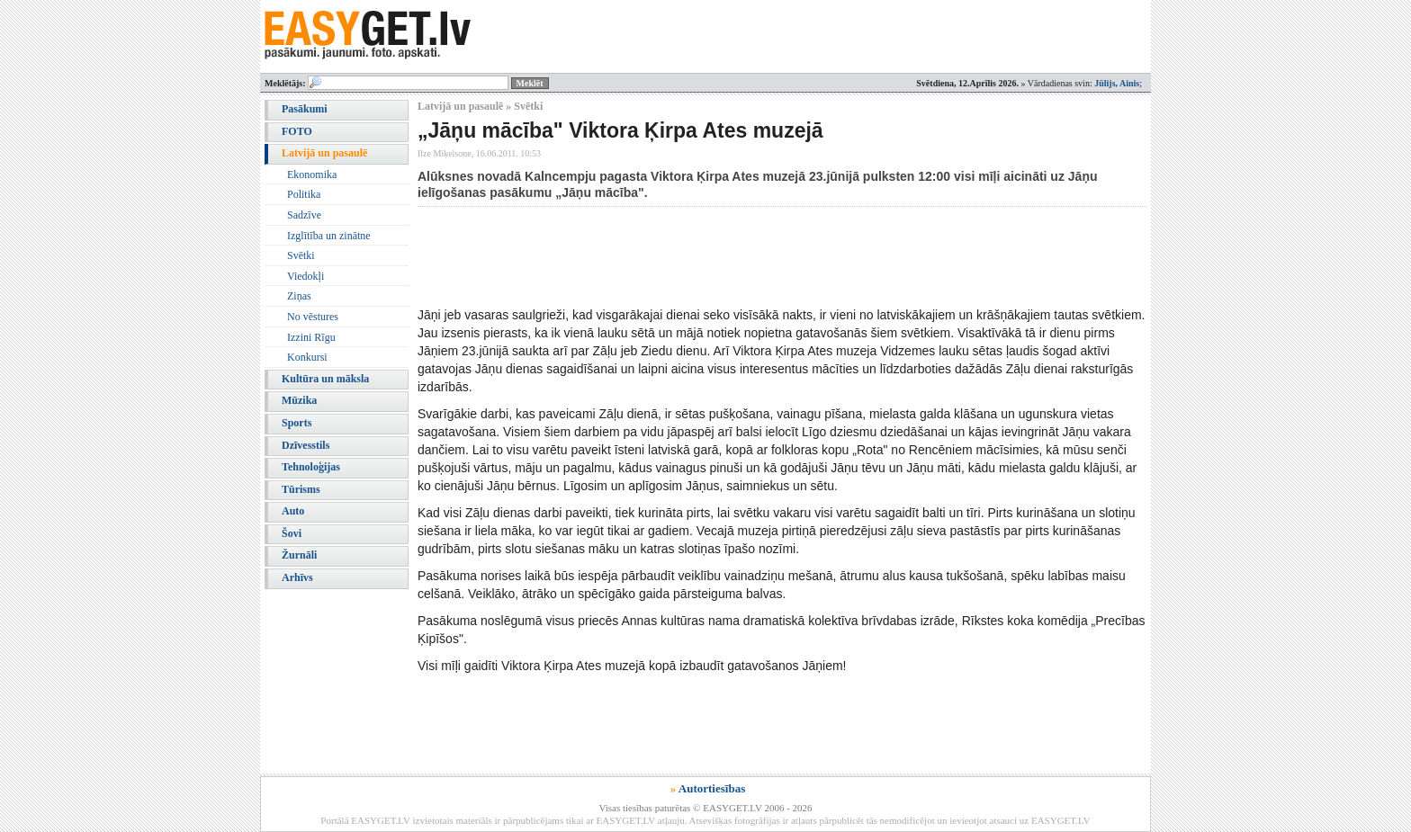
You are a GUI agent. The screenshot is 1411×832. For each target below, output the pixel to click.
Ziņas (299, 296)
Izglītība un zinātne (329, 235)
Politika (303, 194)
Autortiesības (712, 788)
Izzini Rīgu (311, 337)
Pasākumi (305, 109)
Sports (296, 422)
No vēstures (312, 316)
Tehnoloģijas (311, 467)
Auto (293, 511)
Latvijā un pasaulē (324, 153)
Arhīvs (297, 577)
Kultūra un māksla (325, 378)
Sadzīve (304, 215)
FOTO (297, 131)
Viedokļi (305, 276)
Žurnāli (299, 555)
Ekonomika (312, 174)
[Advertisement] (745, 256)
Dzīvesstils (305, 445)
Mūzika (299, 400)
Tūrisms (301, 489)
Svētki (301, 255)
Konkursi (307, 357)
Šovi (291, 533)
